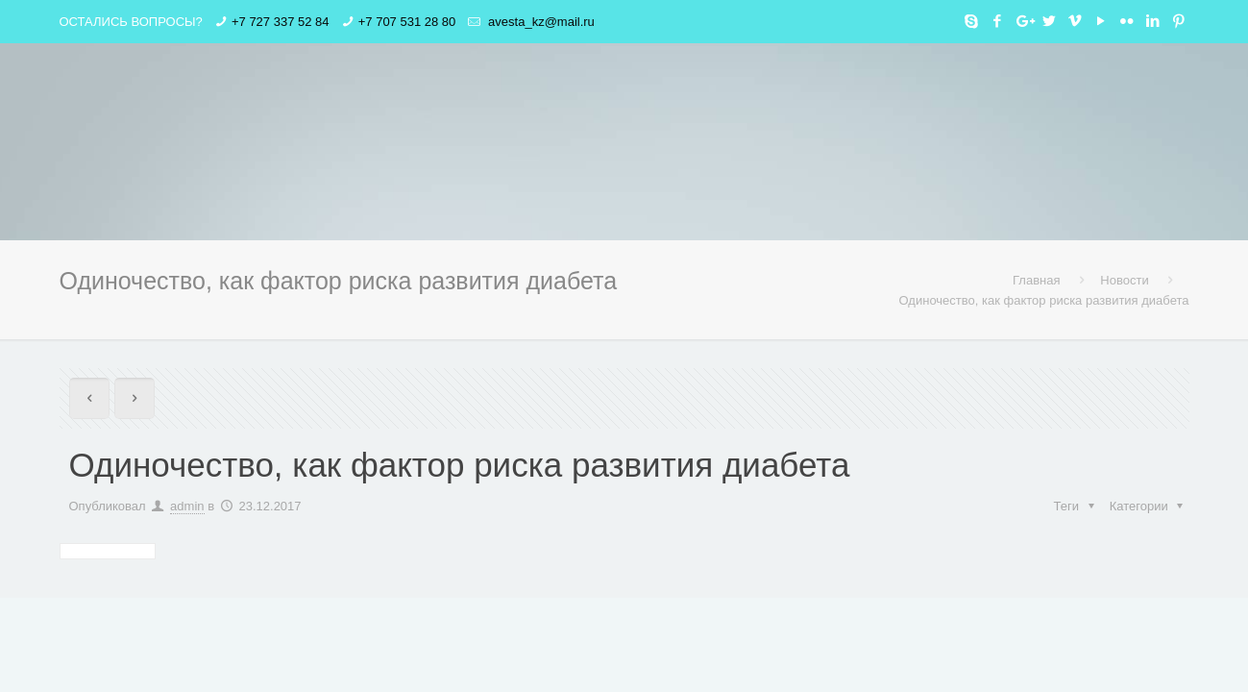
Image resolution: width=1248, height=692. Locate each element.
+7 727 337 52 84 (281, 21)
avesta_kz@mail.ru (539, 21)
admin (187, 506)
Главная (1036, 280)
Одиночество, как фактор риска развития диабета (1044, 300)
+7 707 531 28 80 (407, 21)
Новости (1124, 280)
